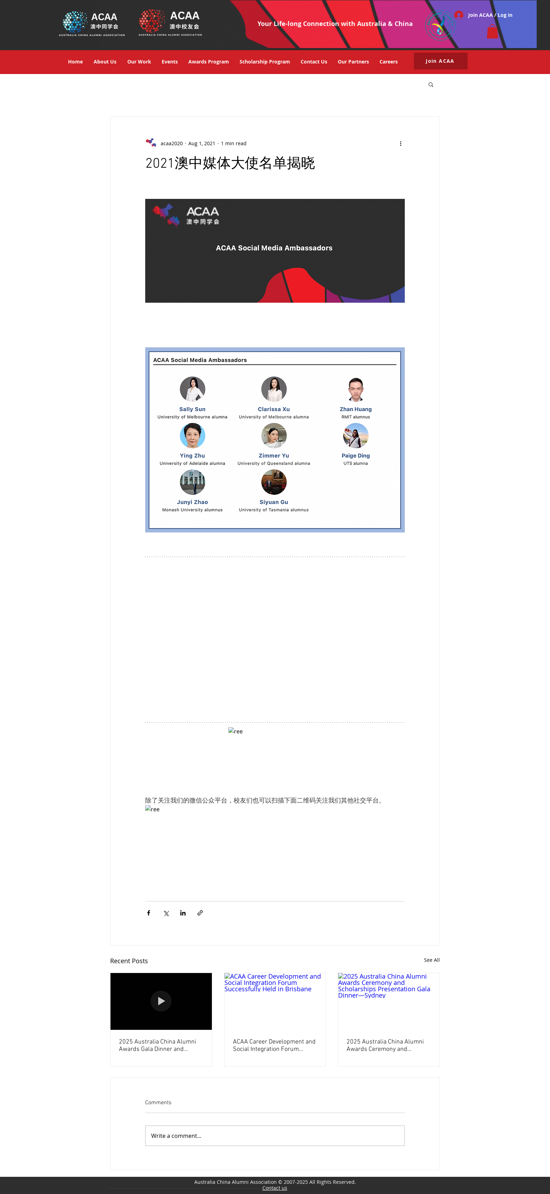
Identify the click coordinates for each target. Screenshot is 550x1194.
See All (432, 960)
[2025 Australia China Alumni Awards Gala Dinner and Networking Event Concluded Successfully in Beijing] (161, 1001)
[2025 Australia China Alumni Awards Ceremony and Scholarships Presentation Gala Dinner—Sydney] (389, 1001)
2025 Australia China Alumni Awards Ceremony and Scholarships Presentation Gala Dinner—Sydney (385, 1045)
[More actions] (400, 143)
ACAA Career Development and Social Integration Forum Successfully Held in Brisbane (274, 1045)
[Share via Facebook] (148, 913)
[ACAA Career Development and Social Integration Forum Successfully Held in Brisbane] (275, 1001)
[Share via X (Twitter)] (165, 913)
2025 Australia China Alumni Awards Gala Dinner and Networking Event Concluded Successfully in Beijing (157, 1045)
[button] (492, 31)
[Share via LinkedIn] (183, 913)
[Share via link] (200, 913)
